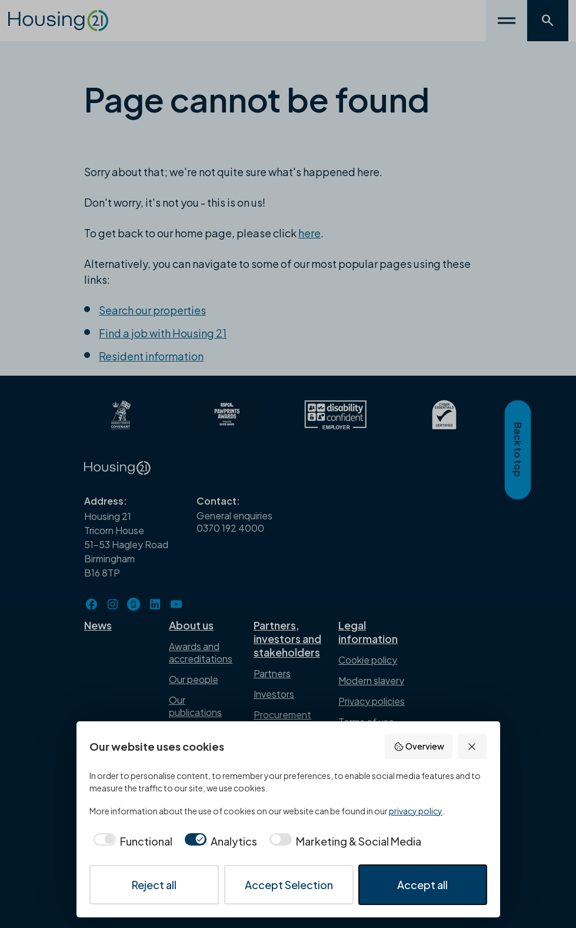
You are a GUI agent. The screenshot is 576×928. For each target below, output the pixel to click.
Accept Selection (289, 884)
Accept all (422, 884)
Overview (419, 746)
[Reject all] (472, 746)
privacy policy (415, 811)
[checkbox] (130, 841)
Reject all (154, 884)
